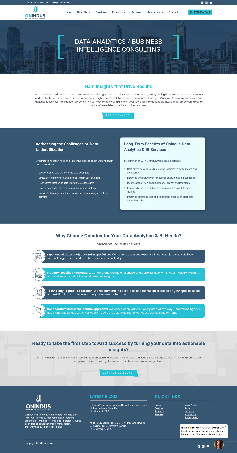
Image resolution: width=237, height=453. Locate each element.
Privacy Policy (192, 417)
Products (119, 12)
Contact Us (175, 12)
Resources (155, 12)
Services (101, 12)
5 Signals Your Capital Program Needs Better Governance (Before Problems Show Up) (118, 406)
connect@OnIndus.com (57, 2)
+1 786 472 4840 (35, 2)
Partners (136, 12)
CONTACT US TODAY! (118, 373)
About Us (83, 12)
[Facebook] (201, 2)
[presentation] (88, 12)
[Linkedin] (206, 2)
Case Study (191, 405)
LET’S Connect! (118, 115)
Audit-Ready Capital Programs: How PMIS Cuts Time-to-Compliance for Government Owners (118, 424)
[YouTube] (210, 2)
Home (67, 12)
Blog (187, 408)
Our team (118, 254)
